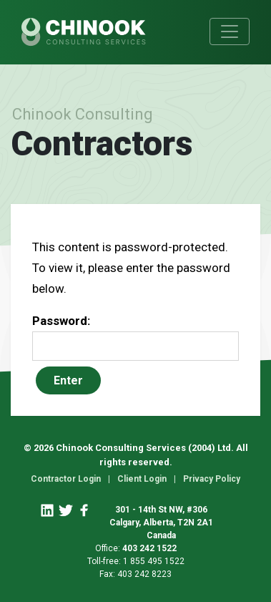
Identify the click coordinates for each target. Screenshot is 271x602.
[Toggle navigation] (230, 31)
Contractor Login (66, 479)
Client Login (142, 479)
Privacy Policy (211, 479)
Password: (135, 337)
